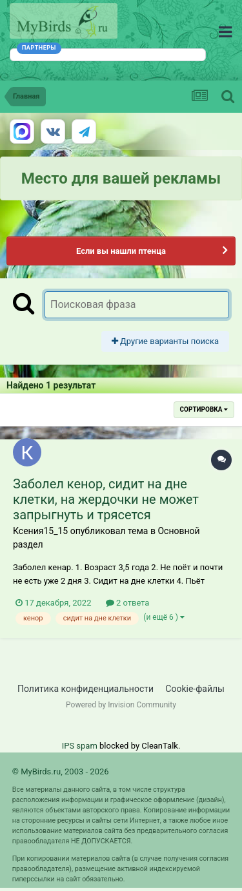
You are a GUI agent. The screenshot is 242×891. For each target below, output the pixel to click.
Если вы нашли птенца (121, 251)
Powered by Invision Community (121, 704)
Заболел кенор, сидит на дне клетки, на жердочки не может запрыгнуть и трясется (106, 499)
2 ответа (128, 603)
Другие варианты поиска (165, 341)
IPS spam (79, 746)
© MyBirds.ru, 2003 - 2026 (60, 771)
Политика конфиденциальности (85, 689)
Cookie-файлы (195, 689)
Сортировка (204, 409)
